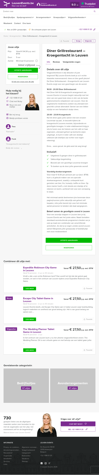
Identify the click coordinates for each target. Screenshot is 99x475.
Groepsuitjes (60, 17)
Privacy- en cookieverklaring (12, 447)
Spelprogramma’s (24, 17)
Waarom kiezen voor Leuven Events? (17, 433)
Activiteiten (8, 459)
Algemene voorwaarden (30, 447)
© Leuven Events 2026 (48, 467)
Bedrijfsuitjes (9, 17)
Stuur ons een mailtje (13, 106)
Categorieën (26, 453)
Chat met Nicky (14, 102)
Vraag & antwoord (28, 450)
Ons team (27, 23)
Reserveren (23, 77)
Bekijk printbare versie (17, 119)
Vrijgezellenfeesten (78, 17)
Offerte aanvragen (23, 71)
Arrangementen (43, 17)
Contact (17, 23)
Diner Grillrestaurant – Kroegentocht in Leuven (40, 36)
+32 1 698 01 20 (85, 29)
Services (7, 461)
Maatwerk (8, 23)
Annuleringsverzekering (12, 450)
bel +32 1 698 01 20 (78, 429)
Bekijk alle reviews (14, 149)
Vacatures (25, 459)
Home (6, 36)
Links (5, 464)
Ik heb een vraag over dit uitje (23, 82)
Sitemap (25, 461)
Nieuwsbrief (8, 453)
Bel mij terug (13, 115)
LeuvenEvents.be (24, 4)
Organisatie (8, 456)
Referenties (26, 456)
